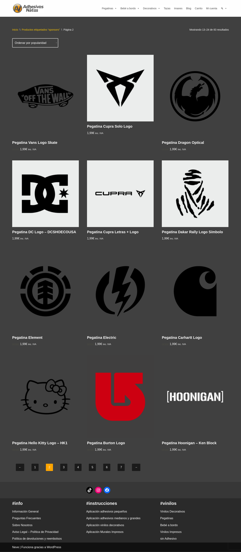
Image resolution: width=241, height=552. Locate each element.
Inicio (15, 29)
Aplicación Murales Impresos (105, 532)
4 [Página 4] (78, 467)
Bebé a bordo (130, 8)
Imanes (178, 8)
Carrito (198, 8)
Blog (188, 8)
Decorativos (151, 8)
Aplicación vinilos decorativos (105, 525)
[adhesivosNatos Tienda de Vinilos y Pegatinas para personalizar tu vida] (29, 8)
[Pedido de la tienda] (35, 43)
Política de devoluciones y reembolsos (37, 538)
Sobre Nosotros (22, 525)
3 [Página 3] (64, 467)
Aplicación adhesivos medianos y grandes (113, 518)
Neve (15, 547)
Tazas (167, 8)
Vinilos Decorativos (172, 511)
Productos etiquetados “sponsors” (41, 29)
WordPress (54, 547)
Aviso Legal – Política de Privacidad (35, 532)
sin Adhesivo (168, 538)
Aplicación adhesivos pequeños (106, 511)
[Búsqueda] (224, 8)
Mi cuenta (211, 8)
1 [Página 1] (35, 467)
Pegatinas (109, 8)
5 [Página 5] (92, 467)
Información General (25, 511)
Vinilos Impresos (170, 532)
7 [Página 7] (121, 467)
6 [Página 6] (107, 467)
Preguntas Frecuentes (26, 518)
